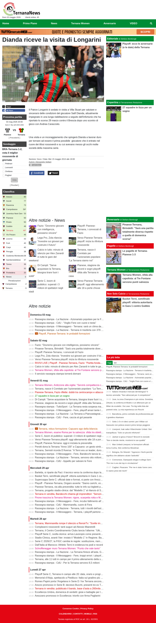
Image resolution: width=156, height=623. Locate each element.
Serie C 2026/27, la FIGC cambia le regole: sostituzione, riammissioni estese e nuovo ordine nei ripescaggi (92, 541)
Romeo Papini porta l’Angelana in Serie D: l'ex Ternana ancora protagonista (75, 581)
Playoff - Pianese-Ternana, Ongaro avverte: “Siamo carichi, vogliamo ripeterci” (76, 483)
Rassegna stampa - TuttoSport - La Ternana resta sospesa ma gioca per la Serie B (79, 406)
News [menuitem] (54, 23)
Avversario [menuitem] (110, 23)
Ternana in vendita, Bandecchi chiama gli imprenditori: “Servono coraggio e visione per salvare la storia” (90, 494)
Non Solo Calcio (116, 293)
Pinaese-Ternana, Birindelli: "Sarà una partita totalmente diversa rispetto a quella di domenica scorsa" (89, 348)
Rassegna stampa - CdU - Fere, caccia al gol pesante (63, 417)
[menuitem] (151, 23)
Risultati (14, 185)
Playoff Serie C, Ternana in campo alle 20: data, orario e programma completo (76, 574)
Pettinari (8, 163)
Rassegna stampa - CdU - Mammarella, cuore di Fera (63, 504)
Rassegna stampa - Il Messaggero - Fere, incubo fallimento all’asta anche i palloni (78, 501)
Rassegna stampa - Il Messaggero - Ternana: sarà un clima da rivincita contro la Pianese (82, 326)
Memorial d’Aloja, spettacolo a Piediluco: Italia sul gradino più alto (70, 577)
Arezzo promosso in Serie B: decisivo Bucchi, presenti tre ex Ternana (71, 585)
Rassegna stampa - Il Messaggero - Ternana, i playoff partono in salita (72, 512)
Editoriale (112, 38)
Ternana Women (116, 269)
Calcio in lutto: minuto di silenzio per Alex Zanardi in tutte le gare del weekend (76, 366)
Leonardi (9, 167)
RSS (95, 614)
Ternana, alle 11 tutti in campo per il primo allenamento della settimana (72, 559)
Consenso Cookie (71, 608)
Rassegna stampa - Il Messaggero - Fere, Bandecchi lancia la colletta (72, 454)
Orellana (8, 171)
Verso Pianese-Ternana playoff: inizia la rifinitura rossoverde (90, 241)
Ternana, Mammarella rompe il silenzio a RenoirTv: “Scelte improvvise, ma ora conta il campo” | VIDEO (89, 523)
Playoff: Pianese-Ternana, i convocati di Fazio (89, 229)
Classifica (8, 191)
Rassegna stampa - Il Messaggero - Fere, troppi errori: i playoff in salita (73, 555)
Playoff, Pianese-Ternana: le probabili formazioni (62, 333)
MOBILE (88, 614)
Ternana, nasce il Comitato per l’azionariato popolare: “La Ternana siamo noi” (76, 388)
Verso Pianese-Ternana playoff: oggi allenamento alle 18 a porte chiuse (90, 284)
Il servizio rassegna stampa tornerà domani (58, 373)
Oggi (109, 363)
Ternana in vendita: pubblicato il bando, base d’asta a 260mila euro (70, 588)
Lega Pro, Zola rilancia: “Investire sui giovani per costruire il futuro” (50, 241)
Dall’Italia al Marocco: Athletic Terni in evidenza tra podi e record (69, 545)
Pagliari (8, 175)
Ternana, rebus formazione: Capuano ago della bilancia (66, 428)
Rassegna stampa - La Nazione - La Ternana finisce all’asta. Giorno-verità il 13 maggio (81, 552)
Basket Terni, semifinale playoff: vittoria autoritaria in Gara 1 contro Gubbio (74, 476)
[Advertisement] (130, 168)
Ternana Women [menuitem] (80, 23)
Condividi (36, 173)
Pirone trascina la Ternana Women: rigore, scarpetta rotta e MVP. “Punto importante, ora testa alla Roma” (91, 497)
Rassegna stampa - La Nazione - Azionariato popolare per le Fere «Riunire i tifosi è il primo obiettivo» (89, 319)
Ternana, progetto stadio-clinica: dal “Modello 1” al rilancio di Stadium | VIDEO (76, 490)
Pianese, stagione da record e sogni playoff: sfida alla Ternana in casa (72, 403)
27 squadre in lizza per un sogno (52, 396)
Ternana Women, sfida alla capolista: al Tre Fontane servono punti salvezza (75, 370)
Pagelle (111, 246)
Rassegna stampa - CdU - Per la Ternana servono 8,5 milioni (67, 563)
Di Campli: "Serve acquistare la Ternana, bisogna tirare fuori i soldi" (70, 399)
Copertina (112, 102)
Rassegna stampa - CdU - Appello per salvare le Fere (63, 461)
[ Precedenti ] (14, 138)
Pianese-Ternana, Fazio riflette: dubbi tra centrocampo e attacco (69, 392)
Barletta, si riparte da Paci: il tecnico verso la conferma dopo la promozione (75, 472)
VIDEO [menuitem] (133, 23)
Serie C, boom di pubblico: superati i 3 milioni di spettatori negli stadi (71, 436)
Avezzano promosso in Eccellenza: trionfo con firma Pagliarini (67, 595)
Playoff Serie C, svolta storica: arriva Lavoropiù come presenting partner (73, 534)
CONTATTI (78, 614)
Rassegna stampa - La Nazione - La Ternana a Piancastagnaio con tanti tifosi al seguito (81, 414)
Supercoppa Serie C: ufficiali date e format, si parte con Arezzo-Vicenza (73, 479)
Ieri (115, 363)
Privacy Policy (86, 608)
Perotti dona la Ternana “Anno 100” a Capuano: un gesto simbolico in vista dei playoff (80, 446)
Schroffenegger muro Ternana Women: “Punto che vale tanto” (67, 548)
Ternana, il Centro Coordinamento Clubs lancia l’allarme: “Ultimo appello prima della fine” (82, 530)
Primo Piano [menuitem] (30, 23)
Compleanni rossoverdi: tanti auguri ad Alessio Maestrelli (65, 527)
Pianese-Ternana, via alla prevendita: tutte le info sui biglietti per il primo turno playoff (80, 487)
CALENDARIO (65, 614)
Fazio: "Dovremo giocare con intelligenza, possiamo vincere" (51, 229)
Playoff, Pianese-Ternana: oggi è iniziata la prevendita (63, 443)
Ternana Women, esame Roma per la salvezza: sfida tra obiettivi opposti (73, 432)
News (39, 159)
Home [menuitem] (5, 23)
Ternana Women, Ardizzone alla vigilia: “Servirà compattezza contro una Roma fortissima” (82, 385)
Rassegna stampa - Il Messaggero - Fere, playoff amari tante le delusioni (73, 410)
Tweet (53, 173)
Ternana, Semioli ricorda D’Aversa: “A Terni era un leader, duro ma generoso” (76, 450)
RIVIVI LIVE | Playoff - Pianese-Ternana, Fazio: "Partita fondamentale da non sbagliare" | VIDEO (86, 363)
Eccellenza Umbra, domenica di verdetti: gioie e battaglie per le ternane (73, 592)
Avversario (113, 219)
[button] (14, 180)
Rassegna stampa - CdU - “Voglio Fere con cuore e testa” (65, 323)
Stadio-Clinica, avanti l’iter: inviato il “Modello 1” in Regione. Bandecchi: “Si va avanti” (80, 537)
